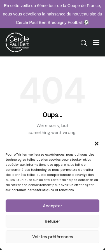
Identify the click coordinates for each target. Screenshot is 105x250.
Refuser (52, 221)
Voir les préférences (52, 237)
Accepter (52, 206)
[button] (96, 143)
